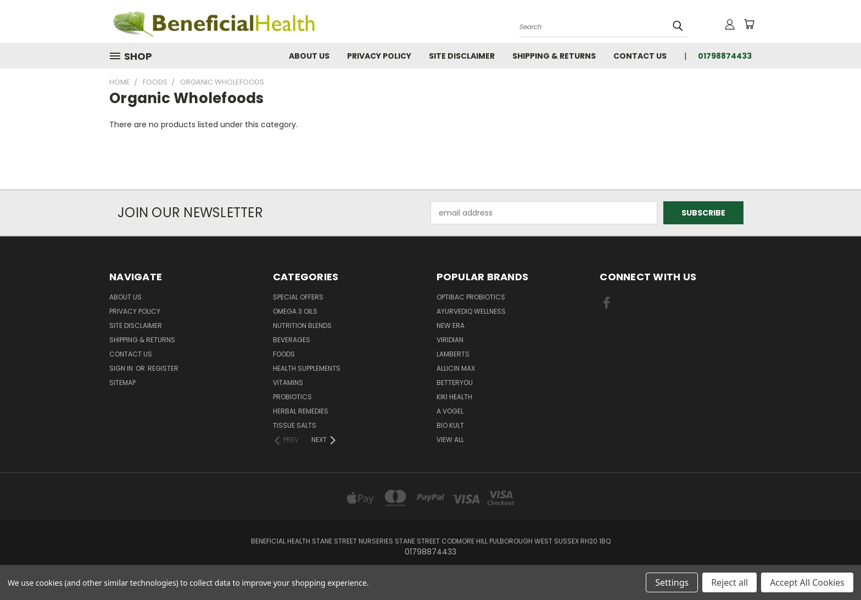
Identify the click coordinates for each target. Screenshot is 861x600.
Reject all (729, 582)
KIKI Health (454, 396)
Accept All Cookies (807, 582)
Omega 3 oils (295, 311)
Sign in (122, 368)
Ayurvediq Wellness (471, 311)
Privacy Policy (379, 55)
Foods (284, 354)
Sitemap (122, 382)
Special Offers (298, 297)
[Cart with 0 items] (748, 24)
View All (450, 439)
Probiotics (292, 396)
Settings (672, 582)
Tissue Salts (294, 425)
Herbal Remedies (300, 411)
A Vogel (450, 411)
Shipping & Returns (554, 55)
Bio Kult (450, 425)
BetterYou (455, 382)
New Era (451, 325)
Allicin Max (456, 368)
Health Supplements (306, 368)
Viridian (450, 339)
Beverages (291, 339)
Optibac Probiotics (471, 297)
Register (163, 368)
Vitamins (288, 382)
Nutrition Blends (302, 325)
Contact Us (640, 55)
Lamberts (453, 354)
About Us (309, 55)
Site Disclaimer (462, 55)
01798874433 (725, 55)
